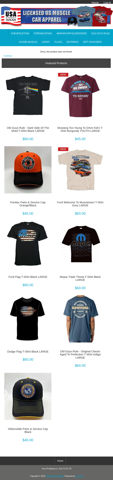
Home (95, 2)
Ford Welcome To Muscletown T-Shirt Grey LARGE (80, 204)
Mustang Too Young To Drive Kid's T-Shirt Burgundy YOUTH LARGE (80, 129)
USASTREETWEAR (54, 476)
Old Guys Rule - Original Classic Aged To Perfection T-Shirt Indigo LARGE (80, 354)
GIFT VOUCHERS (92, 42)
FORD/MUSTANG (43, 33)
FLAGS (58, 42)
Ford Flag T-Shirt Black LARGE (27, 276)
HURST (46, 42)
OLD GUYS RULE (100, 33)
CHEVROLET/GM (20, 33)
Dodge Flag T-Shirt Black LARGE (27, 351)
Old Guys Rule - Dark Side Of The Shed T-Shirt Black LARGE (28, 129)
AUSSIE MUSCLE (28, 42)
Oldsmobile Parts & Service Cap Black (28, 430)
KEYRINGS (72, 42)
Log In (107, 2)
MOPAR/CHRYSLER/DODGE (72, 33)
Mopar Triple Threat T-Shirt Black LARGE (80, 278)
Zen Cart (79, 476)
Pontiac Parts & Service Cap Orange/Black (27, 204)
